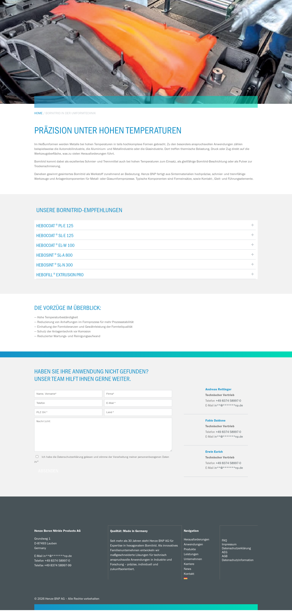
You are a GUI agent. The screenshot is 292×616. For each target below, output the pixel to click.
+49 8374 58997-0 (228, 400)
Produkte (190, 555)
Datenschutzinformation (238, 566)
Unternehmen (193, 565)
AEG (224, 558)
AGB (225, 562)
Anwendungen (193, 550)
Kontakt (189, 579)
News (187, 575)
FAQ (224, 546)
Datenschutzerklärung (236, 554)
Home (38, 113)
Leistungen (191, 560)
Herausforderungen (196, 545)
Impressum (229, 550)
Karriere (189, 570)
